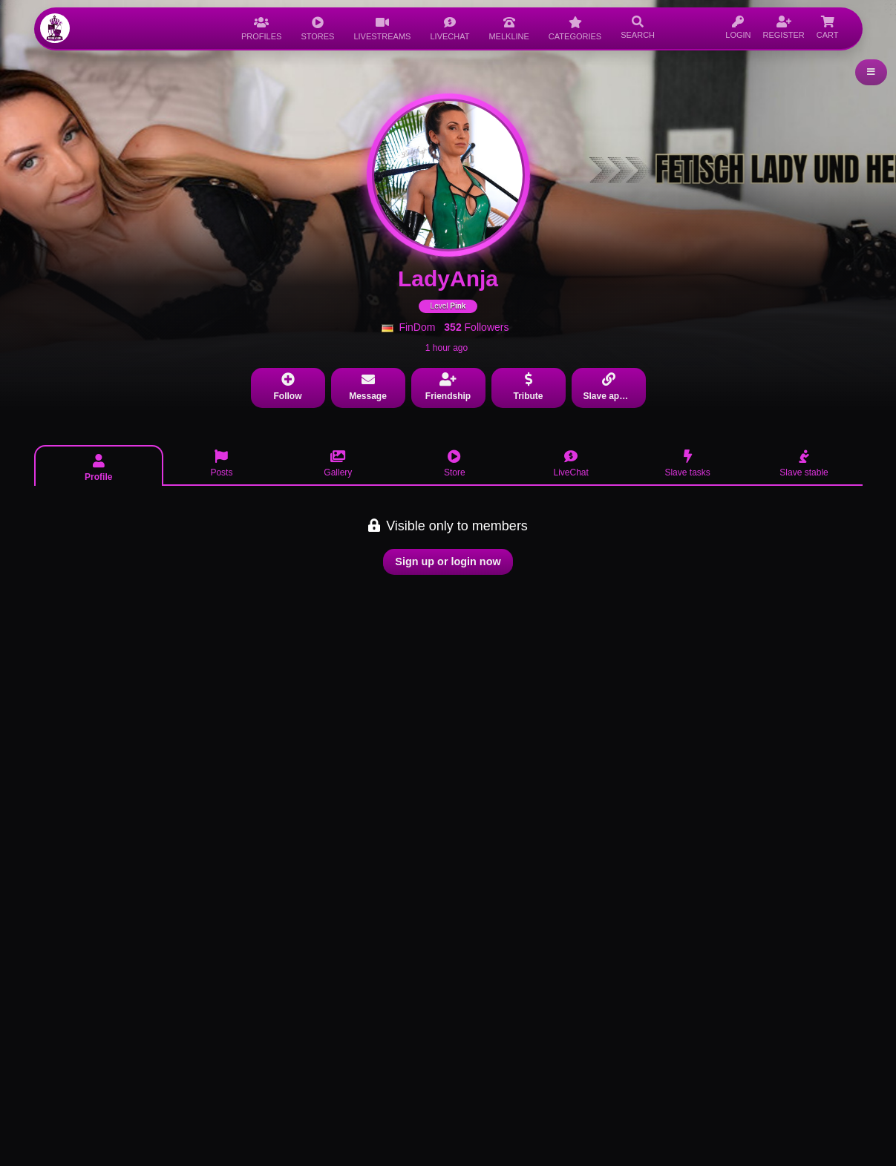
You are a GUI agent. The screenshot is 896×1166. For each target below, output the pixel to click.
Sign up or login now (447, 561)
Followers (476, 327)
